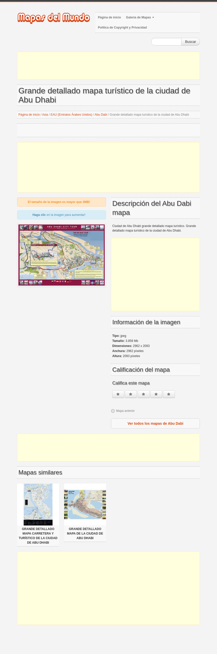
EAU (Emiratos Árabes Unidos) (71, 114)
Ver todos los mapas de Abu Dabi (155, 423)
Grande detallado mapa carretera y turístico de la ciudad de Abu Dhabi (38, 535)
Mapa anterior (125, 411)
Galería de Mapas (140, 17)
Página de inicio (109, 17)
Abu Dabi (101, 114)
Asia (45, 114)
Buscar (190, 42)
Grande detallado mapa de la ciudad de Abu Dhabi (85, 533)
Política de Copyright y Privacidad (122, 27)
